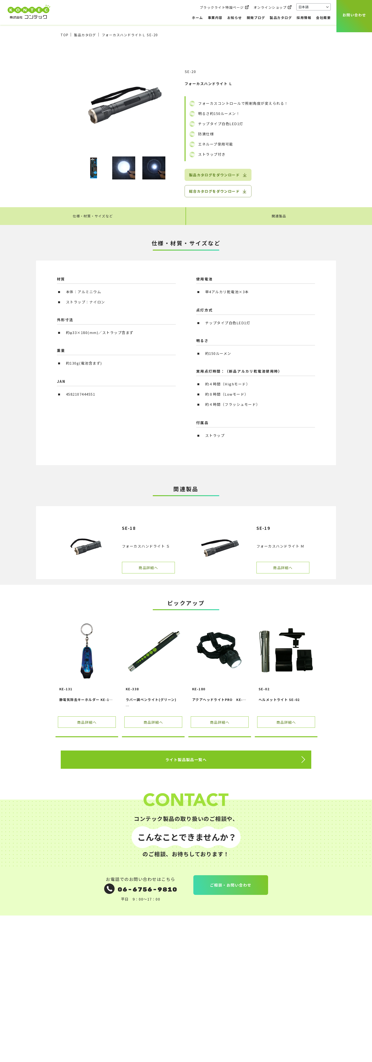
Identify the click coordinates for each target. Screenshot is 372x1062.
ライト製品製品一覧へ (186, 760)
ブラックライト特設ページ (222, 7)
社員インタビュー (188, 988)
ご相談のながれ (128, 966)
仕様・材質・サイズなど (92, 216)
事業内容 (215, 17)
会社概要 (323, 17)
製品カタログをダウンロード (214, 174)
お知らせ (234, 17)
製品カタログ (281, 17)
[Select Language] (313, 6)
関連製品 (279, 216)
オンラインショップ (270, 7)
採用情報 (304, 17)
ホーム (197, 17)
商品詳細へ (148, 568)
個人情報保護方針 (241, 966)
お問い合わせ (354, 14)
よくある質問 (126, 977)
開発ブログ (256, 17)
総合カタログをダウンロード (214, 191)
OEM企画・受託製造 (133, 955)
